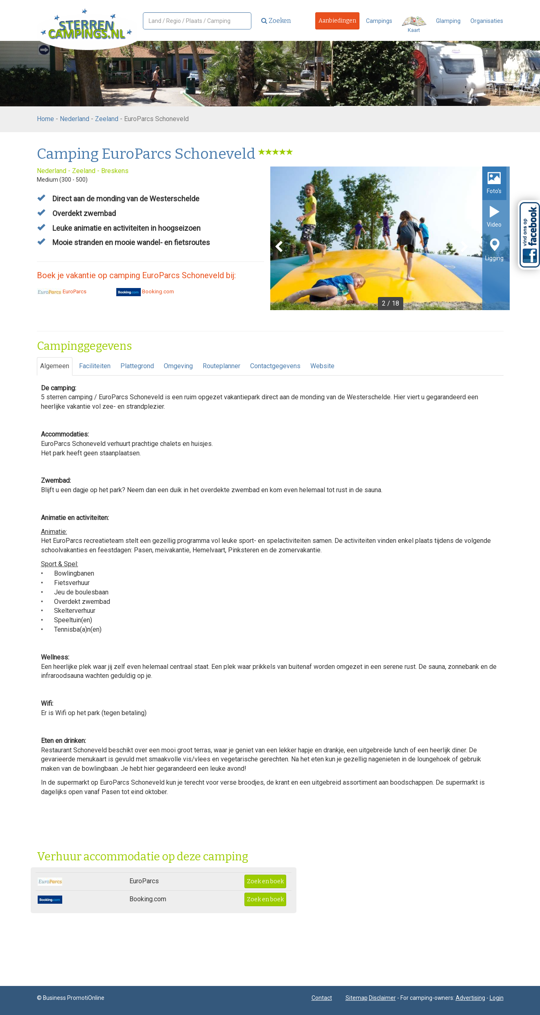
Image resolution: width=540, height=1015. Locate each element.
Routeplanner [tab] (221, 366)
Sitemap (357, 998)
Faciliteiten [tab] (95, 366)
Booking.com (145, 291)
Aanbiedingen (337, 20)
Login (497, 998)
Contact (322, 998)
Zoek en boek (265, 881)
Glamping (448, 21)
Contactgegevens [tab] (275, 366)
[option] (390, 238)
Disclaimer (382, 998)
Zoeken (276, 21)
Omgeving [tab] (178, 366)
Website (322, 366)
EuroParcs (61, 291)
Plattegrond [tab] (137, 366)
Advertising (470, 998)
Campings (379, 21)
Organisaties (486, 21)
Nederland (74, 119)
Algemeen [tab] (54, 366)
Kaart (414, 24)
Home (45, 119)
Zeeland (106, 119)
